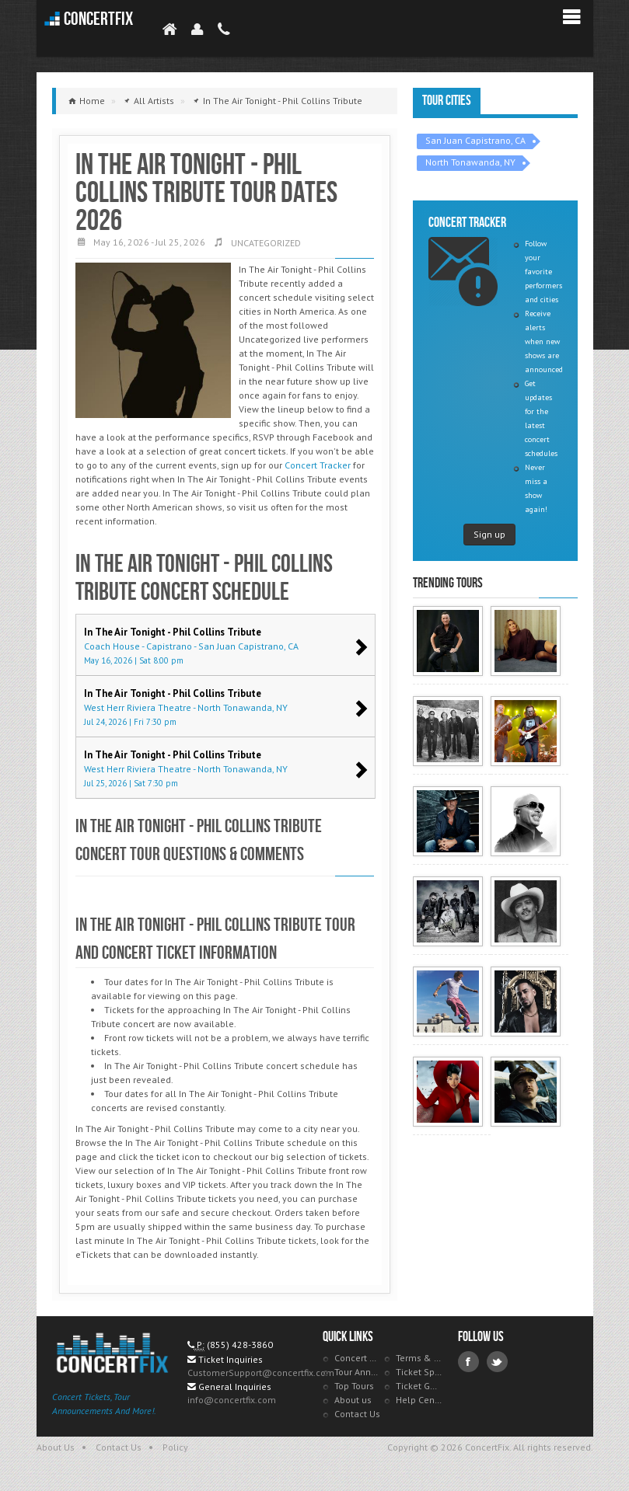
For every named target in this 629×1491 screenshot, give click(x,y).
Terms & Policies (419, 1358)
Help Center (419, 1400)
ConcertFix (98, 19)
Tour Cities (446, 100)
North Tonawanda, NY (470, 162)
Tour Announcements (357, 1372)
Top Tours (354, 1386)
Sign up (489, 534)
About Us (56, 1447)
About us (353, 1400)
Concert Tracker (318, 465)
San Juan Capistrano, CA (475, 140)
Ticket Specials (419, 1372)
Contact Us (357, 1414)
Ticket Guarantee (419, 1386)
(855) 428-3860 (240, 1344)
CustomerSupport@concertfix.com (260, 1372)
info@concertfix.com (231, 1400)
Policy (175, 1447)
